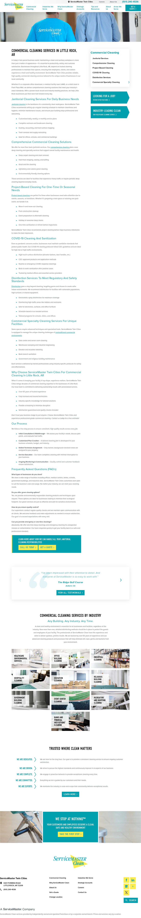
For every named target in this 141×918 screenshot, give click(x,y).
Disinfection (16, 286)
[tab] (129, 82)
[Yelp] (133, 886)
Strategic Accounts (80, 8)
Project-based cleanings (21, 195)
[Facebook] (126, 880)
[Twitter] (126, 892)
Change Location (55, 897)
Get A (133, 7)
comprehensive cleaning (60, 147)
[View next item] (120, 580)
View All (70, 592)
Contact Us (82, 892)
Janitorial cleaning (18, 104)
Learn (71, 794)
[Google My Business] (126, 886)
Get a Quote (54, 892)
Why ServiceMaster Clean (65, 8)
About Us (113, 2)
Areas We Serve (117, 8)
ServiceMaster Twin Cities (80, 2)
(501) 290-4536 (130, 1)
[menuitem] (33, 8)
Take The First (71, 834)
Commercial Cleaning (31, 8)
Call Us (28, 547)
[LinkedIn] (133, 880)
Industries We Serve (48, 8)
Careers (102, 2)
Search (130, 900)
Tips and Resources (95, 8)
